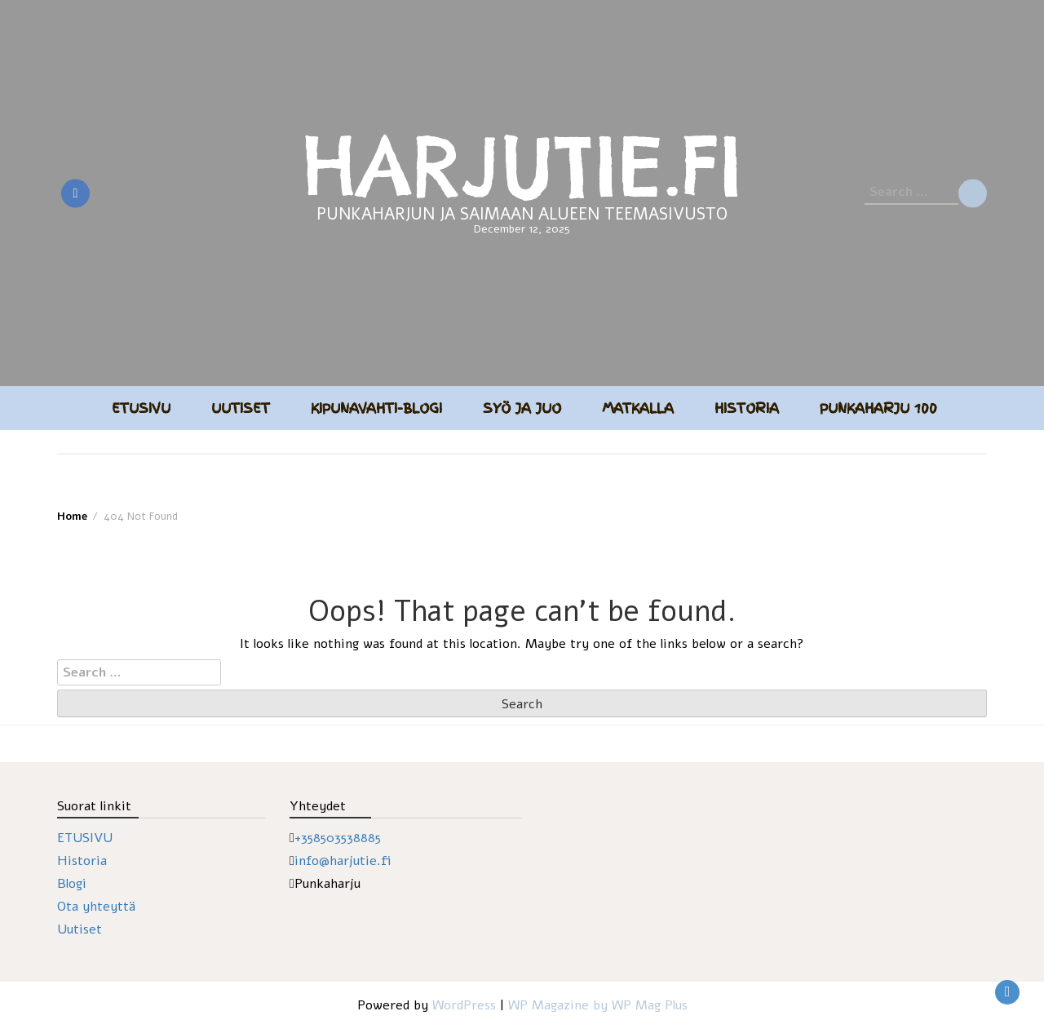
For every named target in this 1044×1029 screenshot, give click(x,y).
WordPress (464, 1005)
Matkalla (638, 408)
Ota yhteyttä (96, 907)
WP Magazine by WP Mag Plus (598, 1005)
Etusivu (141, 408)
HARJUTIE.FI (522, 165)
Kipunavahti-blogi (376, 408)
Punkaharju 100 (878, 408)
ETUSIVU (85, 838)
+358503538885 (337, 838)
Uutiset (240, 408)
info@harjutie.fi (343, 861)
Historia (746, 408)
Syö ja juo (522, 408)
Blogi (71, 884)
